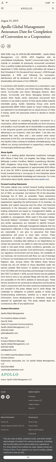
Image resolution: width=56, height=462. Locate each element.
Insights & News (33, 404)
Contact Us (4, 429)
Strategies (31, 396)
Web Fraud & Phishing (35, 429)
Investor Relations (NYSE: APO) (11, 426)
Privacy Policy (9, 450)
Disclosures (32, 433)
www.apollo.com (41, 179)
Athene (3, 422)
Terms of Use (32, 422)
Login (47, 3)
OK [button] (28, 457)
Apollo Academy (34, 400)
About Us (31, 408)
